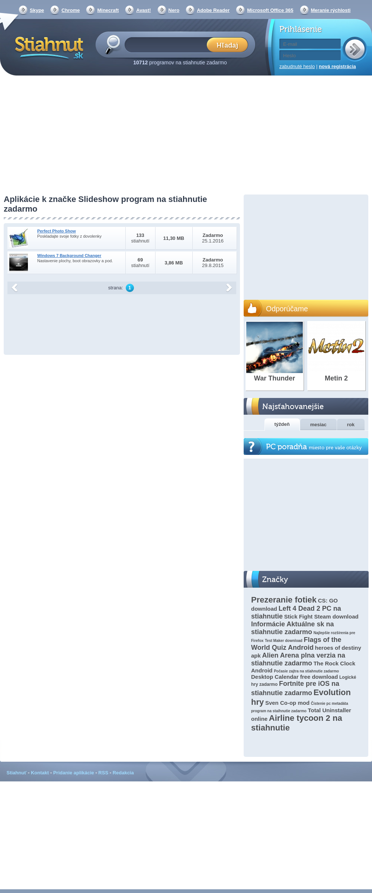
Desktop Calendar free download (294, 677)
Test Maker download (283, 641)
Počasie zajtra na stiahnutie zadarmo (306, 671)
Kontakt (40, 772)
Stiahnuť (17, 772)
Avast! (143, 10)
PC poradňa (314, 447)
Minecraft (108, 10)
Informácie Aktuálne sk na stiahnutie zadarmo (292, 628)
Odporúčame (287, 309)
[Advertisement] (186, 136)
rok (351, 424)
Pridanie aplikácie (73, 772)
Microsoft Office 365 (270, 10)
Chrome (70, 10)
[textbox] (168, 44)
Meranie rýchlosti (331, 10)
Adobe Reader (213, 10)
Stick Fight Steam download (321, 616)
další (229, 287)
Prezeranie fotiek (284, 599)
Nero (174, 10)
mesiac (318, 424)
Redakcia (123, 772)
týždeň (282, 424)
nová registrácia (337, 66)
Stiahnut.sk (48, 47)
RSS (103, 772)
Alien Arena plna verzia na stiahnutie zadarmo (298, 659)
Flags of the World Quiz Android (296, 643)
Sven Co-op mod (287, 703)
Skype (37, 10)
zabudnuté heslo (297, 66)
